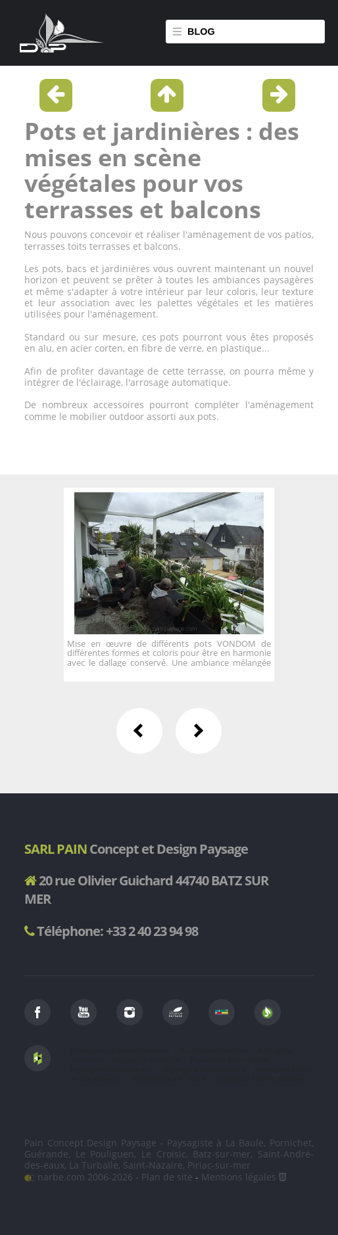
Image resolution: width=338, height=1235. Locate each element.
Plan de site (167, 1177)
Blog (201, 31)
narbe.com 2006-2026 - (82, 1177)
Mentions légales (238, 1177)
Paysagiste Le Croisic (146, 1059)
